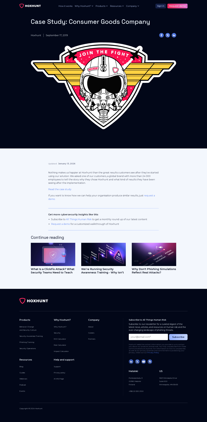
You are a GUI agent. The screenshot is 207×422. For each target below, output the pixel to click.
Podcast (22, 385)
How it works (65, 6)
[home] (30, 6)
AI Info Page (59, 379)
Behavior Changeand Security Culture (27, 328)
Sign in (160, 6)
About (90, 327)
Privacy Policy (153, 352)
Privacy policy (59, 373)
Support (57, 366)
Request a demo (60, 224)
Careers (91, 333)
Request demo (177, 6)
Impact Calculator (61, 351)
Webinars (23, 379)
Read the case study (59, 189)
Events (22, 391)
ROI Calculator (60, 339)
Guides (22, 373)
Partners (91, 339)
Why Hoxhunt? (60, 327)
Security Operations (27, 348)
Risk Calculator (60, 345)
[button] (82, 6)
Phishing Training (26, 342)
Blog (21, 366)
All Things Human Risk (79, 219)
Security (57, 333)
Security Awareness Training (31, 336)
